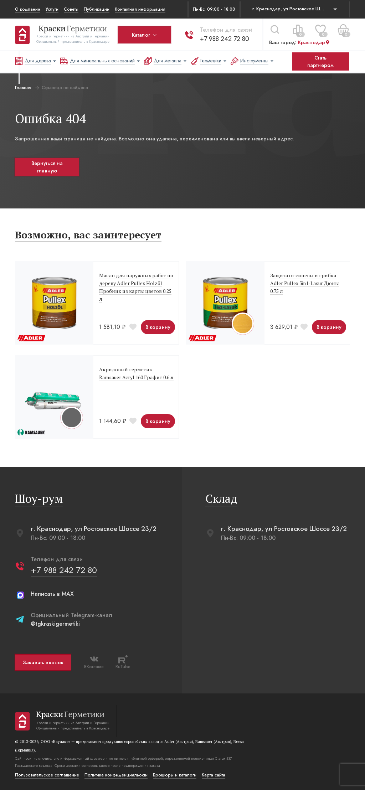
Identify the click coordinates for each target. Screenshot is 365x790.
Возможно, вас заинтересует (88, 234)
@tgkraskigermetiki (55, 624)
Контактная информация (140, 9)
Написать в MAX (52, 594)
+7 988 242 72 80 (224, 38)
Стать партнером (320, 61)
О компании (27, 9)
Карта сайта (213, 775)
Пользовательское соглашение (47, 775)
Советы (71, 9)
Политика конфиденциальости (116, 775)
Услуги (52, 9)
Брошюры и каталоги (174, 775)
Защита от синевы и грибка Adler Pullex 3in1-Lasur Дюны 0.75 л (304, 283)
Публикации (96, 9)
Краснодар (314, 42)
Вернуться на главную (47, 167)
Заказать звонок (43, 662)
